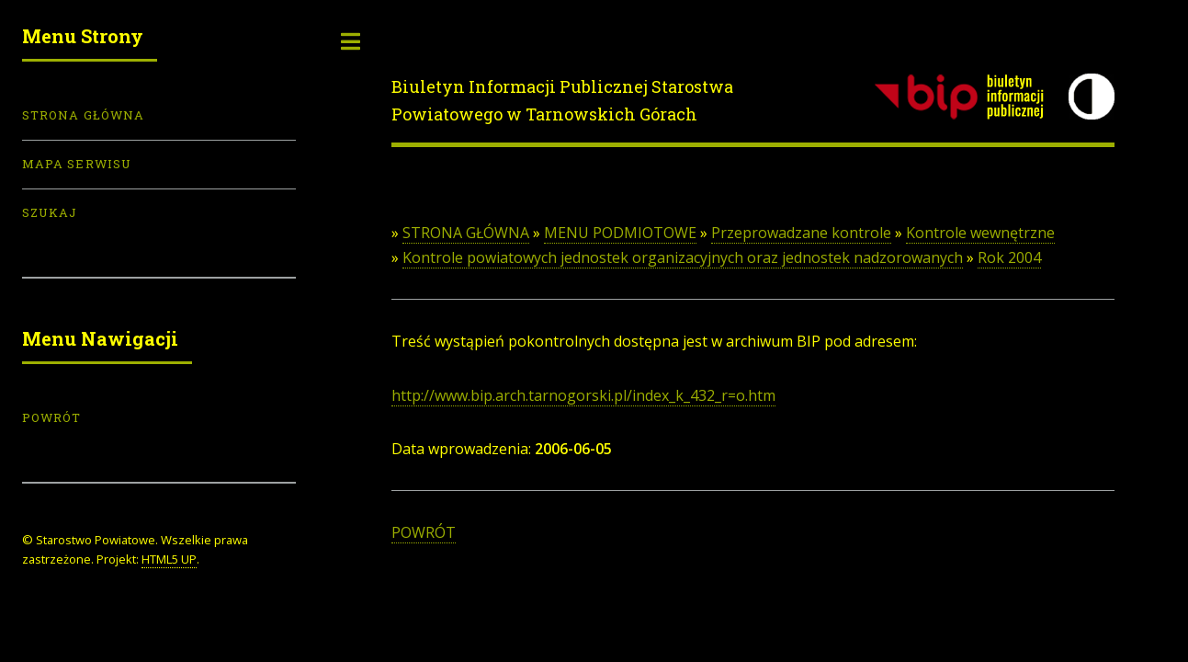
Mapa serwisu (76, 163)
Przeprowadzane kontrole (801, 233)
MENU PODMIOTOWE (620, 233)
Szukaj (49, 212)
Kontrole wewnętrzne (980, 233)
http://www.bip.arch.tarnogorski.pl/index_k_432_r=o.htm (583, 395)
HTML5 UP (169, 559)
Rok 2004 (1009, 257)
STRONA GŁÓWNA (465, 233)
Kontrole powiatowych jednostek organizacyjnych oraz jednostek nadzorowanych (682, 257)
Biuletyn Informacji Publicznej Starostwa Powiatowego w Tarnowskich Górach (562, 100)
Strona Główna (83, 115)
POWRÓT (423, 532)
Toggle (351, 41)
